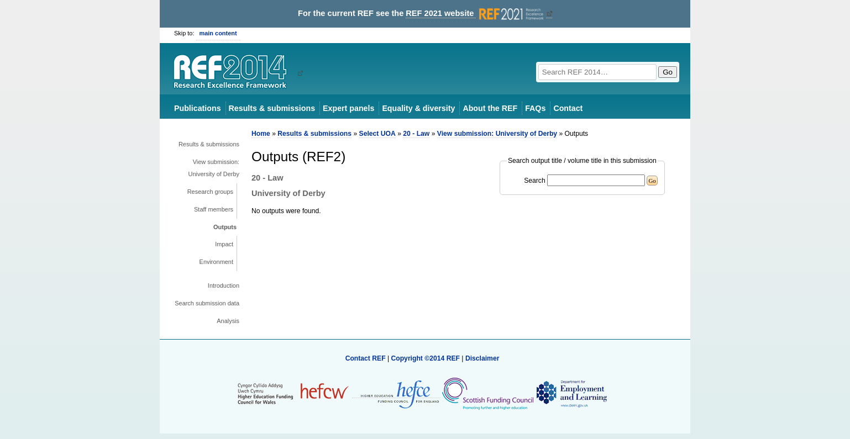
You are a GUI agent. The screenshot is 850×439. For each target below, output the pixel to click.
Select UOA (377, 133)
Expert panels (348, 108)
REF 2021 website (475, 13)
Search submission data (207, 303)
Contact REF (365, 358)
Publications (197, 108)
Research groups (210, 191)
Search (534, 180)
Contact (568, 108)
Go (668, 72)
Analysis (228, 321)
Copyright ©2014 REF (426, 358)
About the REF (490, 108)
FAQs (535, 108)
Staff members (213, 209)
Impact (224, 244)
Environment (216, 261)
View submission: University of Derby (213, 167)
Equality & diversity (418, 108)
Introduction (223, 285)
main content (218, 33)
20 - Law (416, 133)
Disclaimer (482, 358)
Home (260, 133)
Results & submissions (272, 108)
